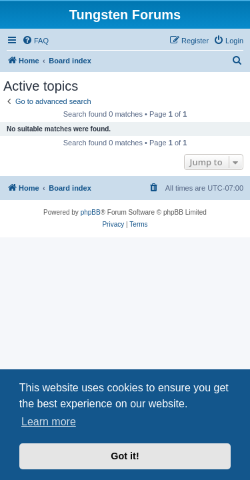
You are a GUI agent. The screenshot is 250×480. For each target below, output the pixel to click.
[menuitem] (35, 41)
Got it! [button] (125, 456)
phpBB (91, 212)
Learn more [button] (48, 421)
